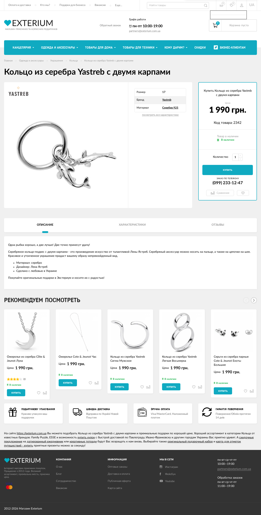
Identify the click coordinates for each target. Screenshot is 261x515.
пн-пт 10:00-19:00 (145, 26)
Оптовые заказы (117, 467)
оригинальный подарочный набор (190, 441)
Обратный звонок (110, 25)
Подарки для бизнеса (72, 5)
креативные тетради (83, 441)
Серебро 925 (170, 108)
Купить (227, 170)
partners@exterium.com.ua (144, 31)
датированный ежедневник (45, 441)
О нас (59, 467)
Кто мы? (45, 5)
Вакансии (100, 5)
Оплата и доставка (19, 5)
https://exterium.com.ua (31, 433)
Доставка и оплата (119, 474)
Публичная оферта (119, 481)
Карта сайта (115, 488)
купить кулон (86, 437)
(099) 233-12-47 (228, 183)
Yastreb (166, 100)
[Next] (254, 300)
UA (251, 5)
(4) (24, 379)
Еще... (118, 5)
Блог (59, 474)
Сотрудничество (66, 481)
